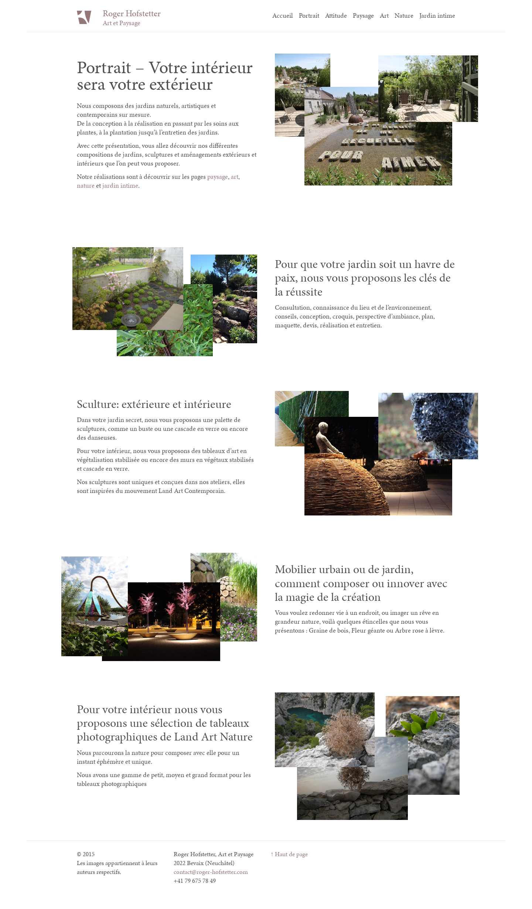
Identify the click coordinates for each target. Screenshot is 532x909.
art (234, 176)
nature (86, 185)
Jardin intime (437, 15)
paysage (217, 176)
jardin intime (120, 185)
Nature (404, 15)
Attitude (336, 15)
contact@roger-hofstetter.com (211, 871)
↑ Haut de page (289, 854)
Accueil (282, 15)
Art (384, 15)
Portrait (309, 15)
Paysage (363, 15)
